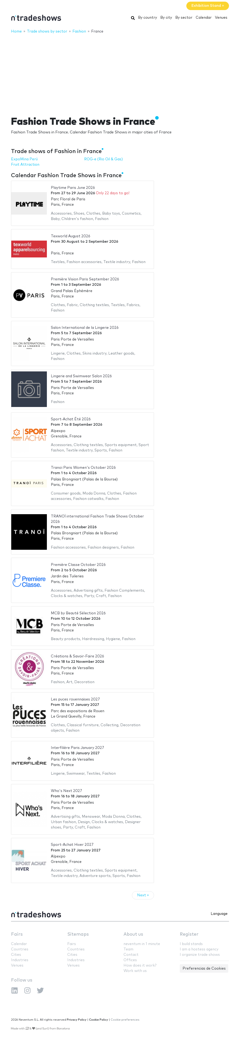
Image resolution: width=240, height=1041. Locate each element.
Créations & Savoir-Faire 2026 (77, 656)
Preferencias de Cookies (204, 968)
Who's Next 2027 (66, 791)
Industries (19, 960)
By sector (183, 17)
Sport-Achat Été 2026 (71, 419)
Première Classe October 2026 (78, 565)
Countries (19, 949)
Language (219, 914)
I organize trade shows (200, 955)
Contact (131, 955)
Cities (16, 955)
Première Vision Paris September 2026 (85, 279)
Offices (130, 960)
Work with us (135, 971)
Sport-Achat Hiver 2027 (72, 845)
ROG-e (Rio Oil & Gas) (103, 159)
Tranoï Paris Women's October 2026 (83, 467)
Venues (221, 17)
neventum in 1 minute (142, 944)
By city (166, 17)
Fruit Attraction (25, 164)
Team (128, 949)
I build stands (191, 944)
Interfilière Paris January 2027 (77, 748)
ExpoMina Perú (24, 159)
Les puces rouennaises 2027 (75, 699)
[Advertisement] (120, 72)
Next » (143, 895)
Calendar (204, 17)
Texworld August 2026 (70, 236)
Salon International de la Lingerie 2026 (85, 328)
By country (147, 17)
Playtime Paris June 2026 (73, 188)
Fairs (17, 934)
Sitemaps (78, 934)
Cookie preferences (125, 1019)
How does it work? (140, 965)
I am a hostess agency (199, 949)
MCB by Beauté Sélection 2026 (78, 613)
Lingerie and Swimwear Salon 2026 (81, 376)
